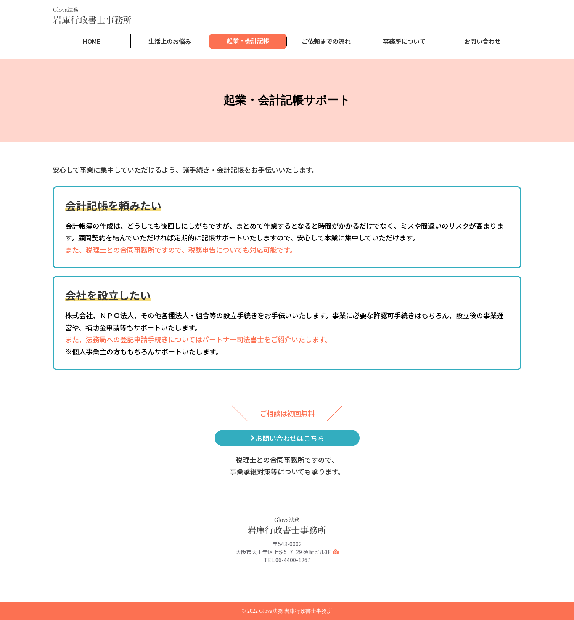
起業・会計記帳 (248, 41)
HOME (92, 41)
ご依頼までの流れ (326, 41)
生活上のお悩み (169, 41)
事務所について (404, 41)
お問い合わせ (482, 41)
